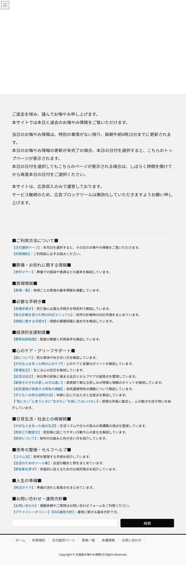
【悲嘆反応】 (21, 370)
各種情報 (108, 540)
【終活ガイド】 (22, 487)
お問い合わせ (131, 540)
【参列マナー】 (22, 271)
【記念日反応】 (22, 376)
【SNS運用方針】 (62, 511)
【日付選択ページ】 (26, 247)
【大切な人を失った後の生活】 (34, 425)
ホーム (20, 540)
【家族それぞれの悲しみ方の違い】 (37, 382)
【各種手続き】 (22, 308)
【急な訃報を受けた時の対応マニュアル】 (42, 314)
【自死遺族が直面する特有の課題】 (37, 388)
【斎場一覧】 (21, 290)
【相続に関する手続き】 (29, 321)
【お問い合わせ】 (24, 505)
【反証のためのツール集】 (31, 463)
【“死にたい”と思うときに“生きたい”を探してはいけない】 (55, 401)
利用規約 (38, 540)
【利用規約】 (21, 253)
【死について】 (22, 357)
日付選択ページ (63, 540)
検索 (147, 523)
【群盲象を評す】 (24, 469)
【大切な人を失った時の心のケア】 (37, 363)
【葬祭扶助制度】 (24, 339)
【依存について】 (24, 438)
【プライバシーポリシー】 (31, 511)
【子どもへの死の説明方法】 (32, 395)
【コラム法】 (21, 456)
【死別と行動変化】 (26, 432)
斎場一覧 (88, 540)
